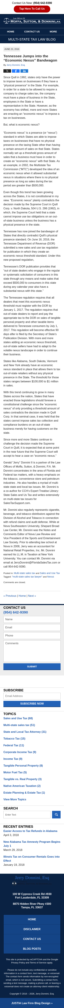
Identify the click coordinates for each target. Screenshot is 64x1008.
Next (32, 595)
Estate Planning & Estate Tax (24, 792)
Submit (32, 666)
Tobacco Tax (14, 738)
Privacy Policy (18, 962)
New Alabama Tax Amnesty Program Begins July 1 (31, 843)
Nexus (50, 576)
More (53, 31)
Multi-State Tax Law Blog (32, 20)
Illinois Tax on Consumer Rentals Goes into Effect (31, 858)
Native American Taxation (22, 785)
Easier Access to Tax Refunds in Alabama (30, 831)
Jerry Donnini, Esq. (45, 993)
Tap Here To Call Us (32, 8)
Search (56, 814)
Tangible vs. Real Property (22, 779)
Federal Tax (13, 745)
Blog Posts (32, 948)
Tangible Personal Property (23, 765)
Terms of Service (38, 962)
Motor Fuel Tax (15, 772)
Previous (9, 595)
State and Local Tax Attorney (24, 731)
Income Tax (12, 758)
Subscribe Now (32, 703)
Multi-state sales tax (24, 573)
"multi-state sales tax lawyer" (27, 576)
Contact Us (32, 31)
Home (10, 31)
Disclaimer (32, 929)
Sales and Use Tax (50, 573)
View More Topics (14, 799)
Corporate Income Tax (19, 752)
